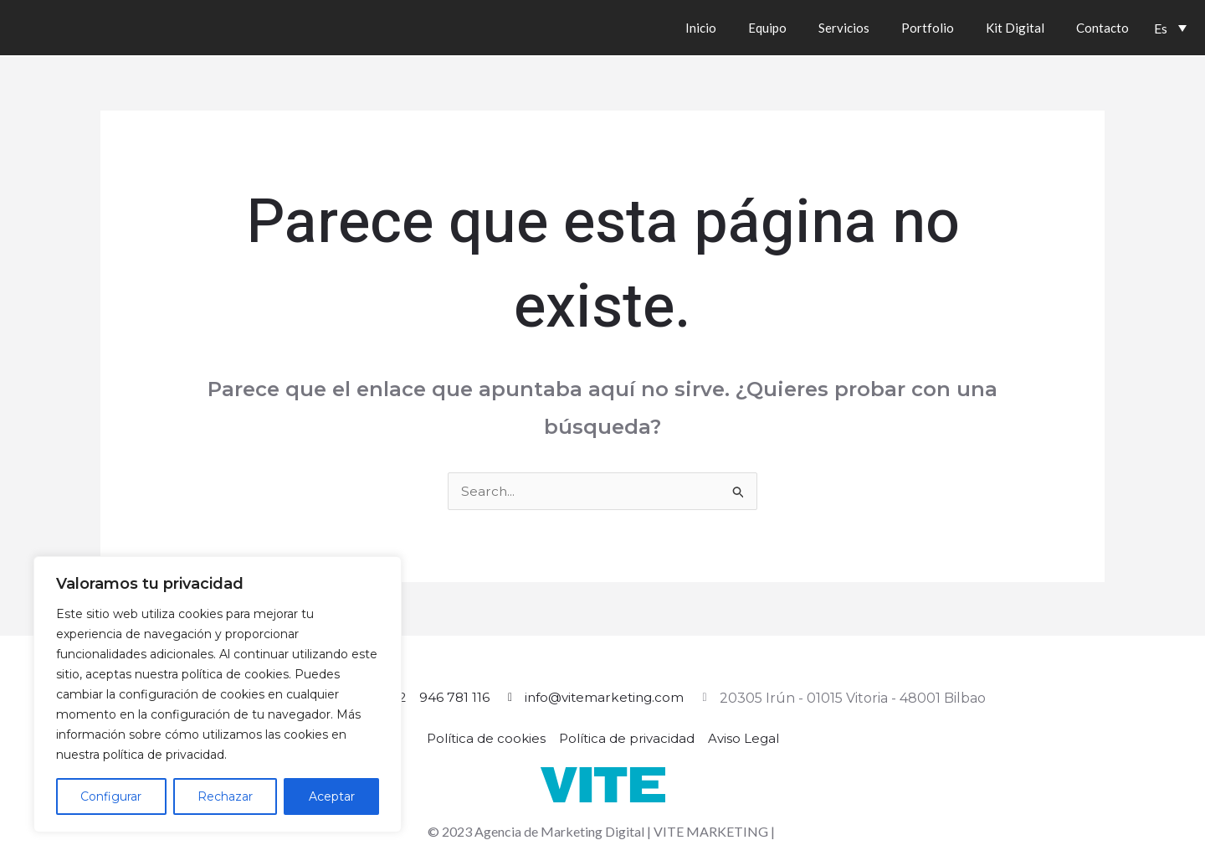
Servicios (843, 27)
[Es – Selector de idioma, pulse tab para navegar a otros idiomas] (1170, 27)
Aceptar (332, 796)
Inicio (700, 27)
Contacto (1102, 27)
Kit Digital (1015, 27)
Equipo (767, 27)
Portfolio (927, 27)
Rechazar (225, 796)
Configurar (110, 796)
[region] (217, 694)
